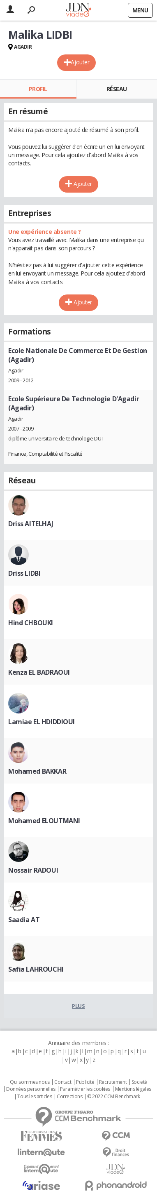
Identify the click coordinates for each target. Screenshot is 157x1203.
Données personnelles (30, 1089)
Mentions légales (133, 1089)
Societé (139, 1082)
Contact (62, 1082)
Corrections (69, 1096)
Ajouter (80, 62)
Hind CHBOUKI (30, 622)
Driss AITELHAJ (30, 523)
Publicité (85, 1082)
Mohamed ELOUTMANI (44, 820)
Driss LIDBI (24, 573)
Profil (38, 89)
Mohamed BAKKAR (37, 771)
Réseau (116, 89)
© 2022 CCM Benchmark (113, 1096)
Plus (78, 1006)
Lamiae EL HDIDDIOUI (41, 721)
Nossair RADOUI (33, 870)
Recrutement (113, 1082)
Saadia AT (23, 919)
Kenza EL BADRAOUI (39, 672)
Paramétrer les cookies (85, 1089)
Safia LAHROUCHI (36, 969)
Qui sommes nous (30, 1082)
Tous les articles (34, 1096)
